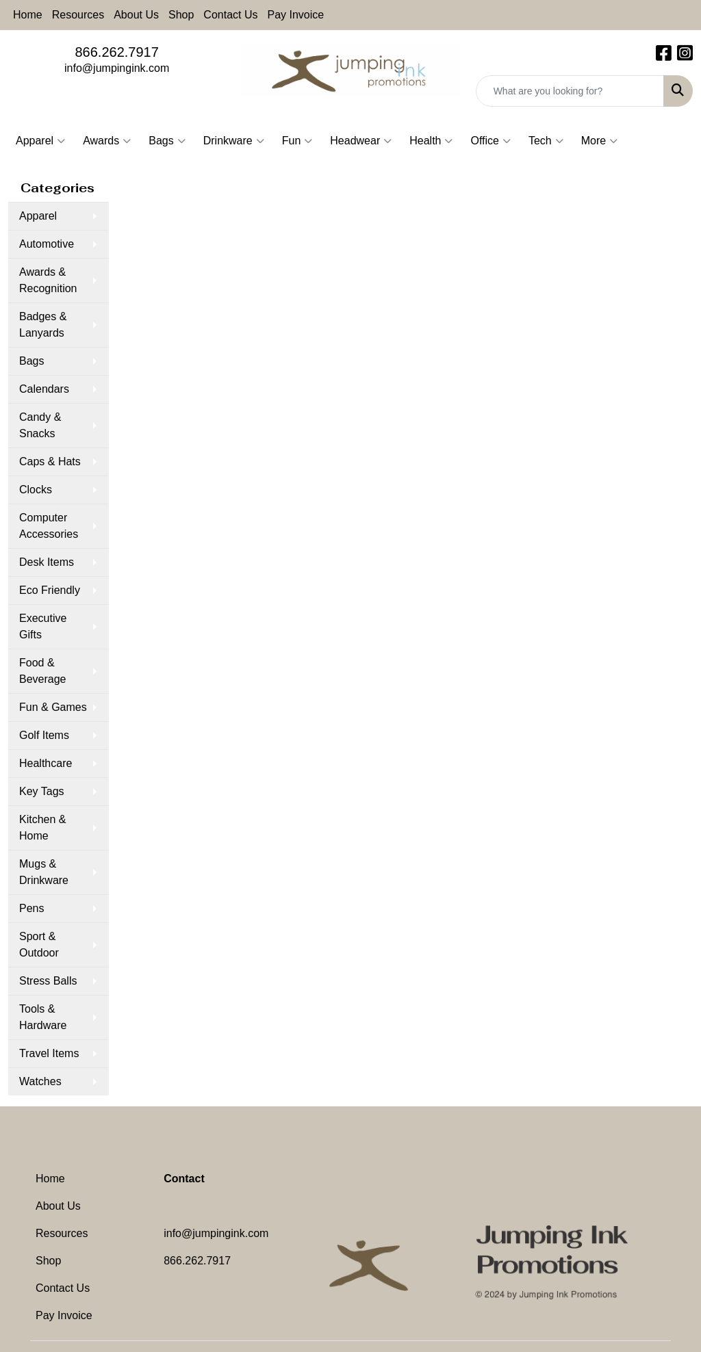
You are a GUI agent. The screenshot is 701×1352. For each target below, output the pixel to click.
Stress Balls (48, 981)
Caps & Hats (50, 461)
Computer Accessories (48, 526)
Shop (181, 15)
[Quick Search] (570, 91)
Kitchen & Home (42, 828)
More (599, 141)
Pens (31, 908)
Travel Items (49, 1053)
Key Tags (41, 791)
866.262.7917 (116, 52)
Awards (107, 141)
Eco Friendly (49, 590)
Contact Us (230, 15)
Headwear (361, 141)
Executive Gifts (42, 626)
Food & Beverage (42, 671)
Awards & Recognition (48, 280)
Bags (167, 141)
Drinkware (233, 141)
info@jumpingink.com (116, 68)
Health (431, 141)
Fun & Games (53, 707)
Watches (40, 1081)
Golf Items (44, 735)
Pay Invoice (296, 15)
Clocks (35, 489)
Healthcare (45, 763)
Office (490, 141)
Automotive (46, 244)
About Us (136, 15)
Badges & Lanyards (42, 325)
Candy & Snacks (40, 425)
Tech (545, 141)
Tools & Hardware (42, 1017)
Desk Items (46, 562)
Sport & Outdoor (39, 945)
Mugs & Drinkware (43, 872)
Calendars (44, 389)
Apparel (40, 141)
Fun (297, 141)
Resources (78, 15)
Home (27, 15)
